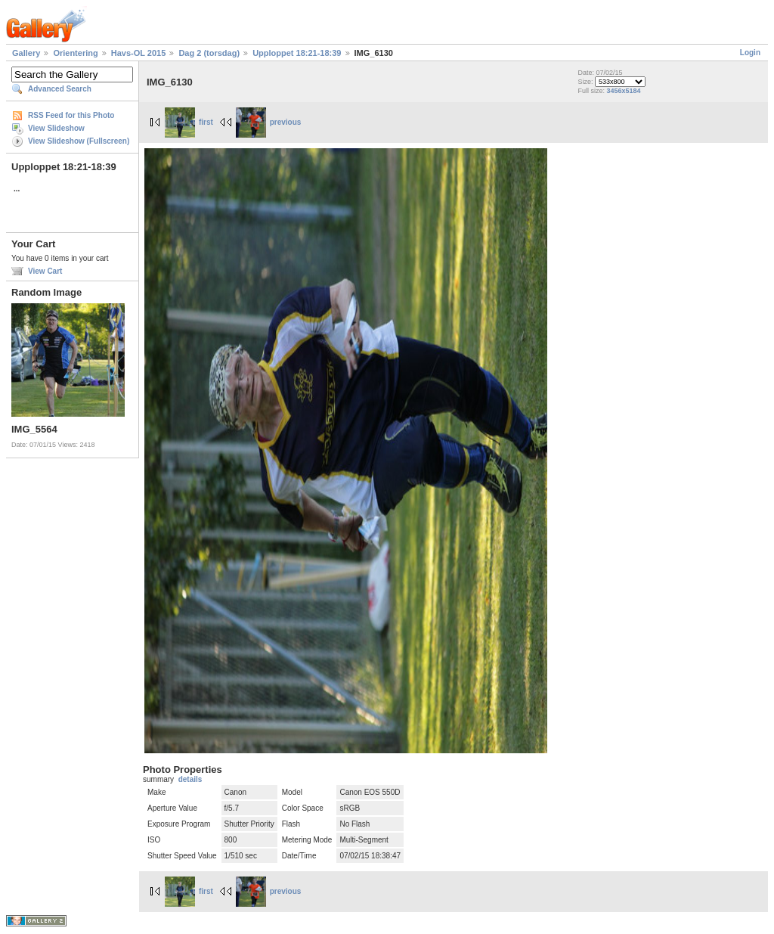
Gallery (26, 52)
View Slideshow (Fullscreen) (78, 141)
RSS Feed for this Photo (71, 115)
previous (269, 122)
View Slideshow (56, 128)
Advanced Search (59, 89)
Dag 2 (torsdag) (209, 52)
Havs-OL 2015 (138, 52)
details (190, 779)
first (189, 122)
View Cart (45, 271)
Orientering (75, 52)
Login (750, 52)
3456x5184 (623, 91)
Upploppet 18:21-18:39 (296, 52)
